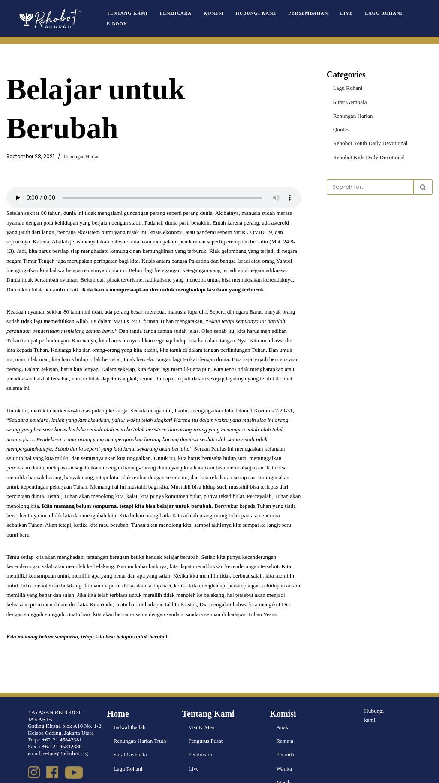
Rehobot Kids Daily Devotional (368, 157)
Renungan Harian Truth (140, 719)
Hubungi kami (374, 693)
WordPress (62, 773)
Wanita (284, 746)
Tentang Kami (127, 13)
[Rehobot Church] (49, 18)
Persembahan (306, 13)
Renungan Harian (81, 157)
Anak (282, 705)
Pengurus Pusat (206, 719)
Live (344, 13)
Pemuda (285, 733)
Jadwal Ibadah (130, 705)
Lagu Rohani (381, 13)
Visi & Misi (202, 705)
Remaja (284, 719)
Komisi (213, 13)
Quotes (341, 129)
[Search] (370, 186)
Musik (283, 760)
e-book (117, 23)
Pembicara (175, 13)
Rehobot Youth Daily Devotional (369, 142)
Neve (12, 773)
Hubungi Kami (255, 13)
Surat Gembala (350, 101)
